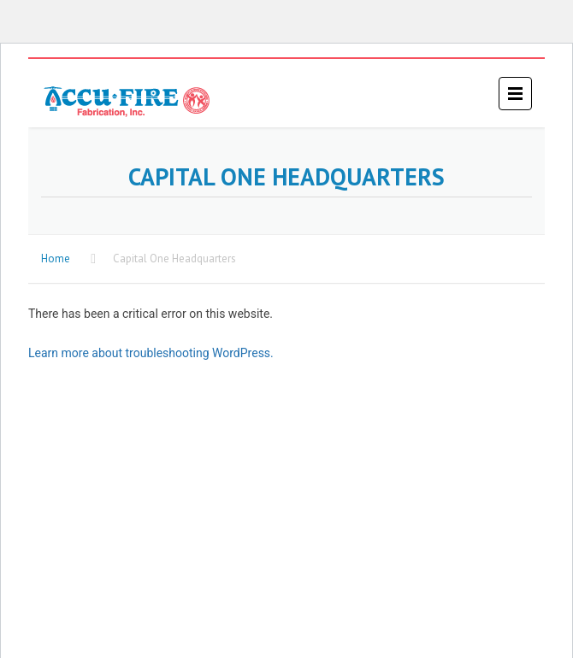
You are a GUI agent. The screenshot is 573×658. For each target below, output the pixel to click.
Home (55, 258)
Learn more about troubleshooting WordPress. (151, 353)
